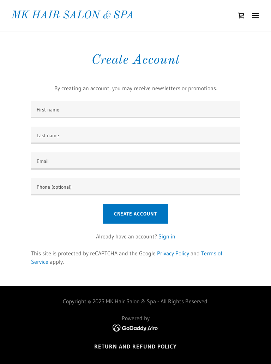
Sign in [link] (166, 236)
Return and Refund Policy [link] (135, 346)
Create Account (135, 214)
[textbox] (135, 109)
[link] (72, 16)
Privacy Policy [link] (173, 253)
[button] (255, 15)
